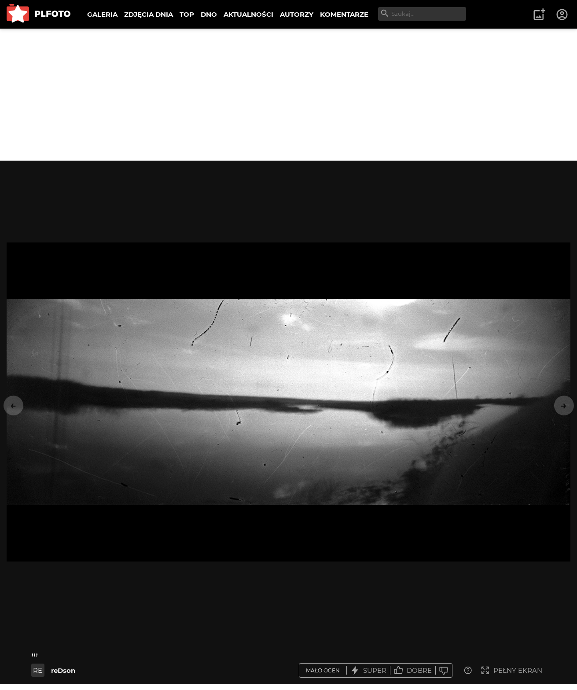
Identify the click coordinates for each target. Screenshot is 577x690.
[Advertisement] (289, 94)
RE (37, 670)
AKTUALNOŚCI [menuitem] (248, 14)
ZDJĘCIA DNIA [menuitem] (148, 14)
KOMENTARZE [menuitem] (344, 14)
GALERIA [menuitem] (102, 14)
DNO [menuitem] (209, 14)
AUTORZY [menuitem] (296, 14)
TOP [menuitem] (187, 14)
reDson (63, 670)
